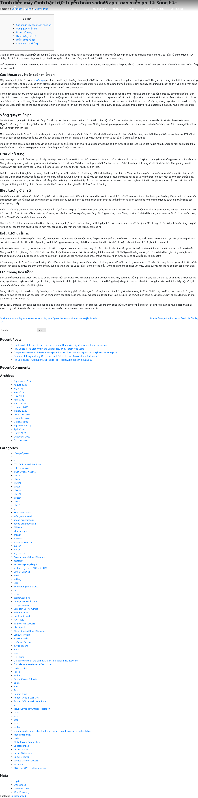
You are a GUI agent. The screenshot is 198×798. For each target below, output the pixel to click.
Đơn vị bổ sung (24, 32)
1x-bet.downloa (21, 468)
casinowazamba (22, 598)
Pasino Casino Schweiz (25, 679)
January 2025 (20, 411)
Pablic (17, 672)
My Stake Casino (22, 642)
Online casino (20, 668)
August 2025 (20, 385)
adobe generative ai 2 (25, 524)
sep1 (16, 716)
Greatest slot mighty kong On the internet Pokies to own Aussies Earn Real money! (56, 356)
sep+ (16, 713)
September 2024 (22, 426)
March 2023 (20, 433)
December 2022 (22, 437)
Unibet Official (21, 750)
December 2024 (22, 414)
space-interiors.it (22, 735)
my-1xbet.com (21, 646)
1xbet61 (17, 498)
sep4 (16, 724)
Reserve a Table (154, 9)
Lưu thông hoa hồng (27, 43)
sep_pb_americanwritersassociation (32, 709)
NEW (16, 650)
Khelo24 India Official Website (29, 631)
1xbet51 (17, 490)
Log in (17, 781)
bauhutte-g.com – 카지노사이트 (30, 568)
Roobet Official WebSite (26, 698)
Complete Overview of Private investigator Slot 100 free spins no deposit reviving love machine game (65, 352)
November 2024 (22, 418)
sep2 (16, 720)
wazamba (18, 764)
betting (17, 579)
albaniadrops (20, 531)
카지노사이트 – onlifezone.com (30, 768)
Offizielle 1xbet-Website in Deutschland (33, 664)
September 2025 (22, 381)
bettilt (17, 576)
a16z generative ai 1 (23, 516)
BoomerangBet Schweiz (26, 587)
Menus (117, 9)
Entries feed (20, 785)
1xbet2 (17, 479)
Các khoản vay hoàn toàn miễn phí (34, 25)
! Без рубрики (21, 453)
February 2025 (21, 407)
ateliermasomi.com (23, 542)
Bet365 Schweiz (22, 572)
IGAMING (19, 620)
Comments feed (22, 789)
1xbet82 (18, 505)
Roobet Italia (20, 694)
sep (15, 705)
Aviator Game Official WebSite (29, 557)
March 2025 (20, 403)
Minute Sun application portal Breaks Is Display (174, 318)
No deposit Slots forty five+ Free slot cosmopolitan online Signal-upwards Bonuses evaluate (61, 345)
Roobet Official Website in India (30, 701)
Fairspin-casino (21, 605)
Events (132, 9)
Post (16, 690)
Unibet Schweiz (21, 757)
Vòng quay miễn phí (26, 29)
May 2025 (19, 396)
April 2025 (19, 400)
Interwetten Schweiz (24, 624)
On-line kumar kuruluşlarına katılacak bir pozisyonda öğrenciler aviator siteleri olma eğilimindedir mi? (48, 320)
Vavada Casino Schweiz (26, 761)
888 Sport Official (23, 513)
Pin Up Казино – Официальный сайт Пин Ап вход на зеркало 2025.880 (53, 360)
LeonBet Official (22, 635)
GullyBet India (21, 613)
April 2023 (19, 429)
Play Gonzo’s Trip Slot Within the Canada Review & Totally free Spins (49, 349)
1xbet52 (17, 494)
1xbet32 (17, 483)
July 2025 (18, 389)
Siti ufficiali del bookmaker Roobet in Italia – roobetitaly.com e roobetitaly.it (52, 731)
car (15, 590)
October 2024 (21, 422)
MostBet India (21, 638)
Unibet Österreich (23, 753)
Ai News (18, 527)
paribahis (18, 676)
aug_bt (17, 550)
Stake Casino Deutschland (27, 742)
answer (17, 535)
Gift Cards (177, 9)
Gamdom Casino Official (26, 609)
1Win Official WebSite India (27, 464)
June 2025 (19, 392)
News (16, 653)
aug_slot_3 (19, 553)
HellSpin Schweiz (22, 616)
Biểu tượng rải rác (25, 40)
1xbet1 (17, 476)
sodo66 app (38, 80)
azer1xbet (18, 561)
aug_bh (17, 546)
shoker (17, 727)
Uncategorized (21, 746)
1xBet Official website (25, 472)
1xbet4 (17, 487)
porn (16, 687)
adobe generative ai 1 (24, 520)
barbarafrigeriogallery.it (25, 564)
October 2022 (21, 440)
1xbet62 (18, 502)
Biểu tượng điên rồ (26, 36)
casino (17, 594)
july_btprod (19, 627)
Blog (16, 583)
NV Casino (19, 657)
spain (16, 738)
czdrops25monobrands (25, 601)
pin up (17, 683)
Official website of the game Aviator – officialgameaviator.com (46, 661)
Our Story (99, 9)
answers (18, 539)
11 (14, 461)
